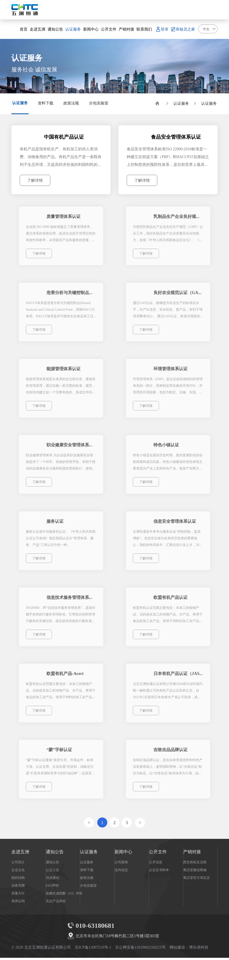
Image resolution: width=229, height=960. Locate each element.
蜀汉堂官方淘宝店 (196, 879)
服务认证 (56, 525)
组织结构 (18, 879)
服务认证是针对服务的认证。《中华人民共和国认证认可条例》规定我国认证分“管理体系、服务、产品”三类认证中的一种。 (61, 540)
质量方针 (18, 895)
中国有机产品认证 (65, 137)
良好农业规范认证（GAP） (176, 296)
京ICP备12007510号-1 (93, 949)
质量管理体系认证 (63, 219)
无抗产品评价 (56, 903)
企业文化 (18, 872)
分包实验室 (88, 887)
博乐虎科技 (198, 949)
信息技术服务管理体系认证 (70, 602)
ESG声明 (52, 887)
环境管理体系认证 (170, 372)
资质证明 (18, 903)
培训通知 (52, 879)
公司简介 (18, 864)
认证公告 (52, 872)
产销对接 (192, 854)
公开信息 (155, 864)
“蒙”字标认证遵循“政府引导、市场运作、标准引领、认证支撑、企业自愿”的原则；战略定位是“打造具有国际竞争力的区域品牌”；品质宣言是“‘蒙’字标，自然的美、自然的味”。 (61, 769)
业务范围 (18, 887)
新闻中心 (123, 854)
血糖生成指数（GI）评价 (64, 895)
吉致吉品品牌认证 (170, 754)
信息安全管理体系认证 (174, 525)
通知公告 (55, 854)
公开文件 (158, 854)
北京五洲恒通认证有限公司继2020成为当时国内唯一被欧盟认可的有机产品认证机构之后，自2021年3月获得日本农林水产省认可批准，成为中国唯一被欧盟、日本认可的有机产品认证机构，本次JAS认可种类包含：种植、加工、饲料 (167, 693)
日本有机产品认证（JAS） (176, 678)
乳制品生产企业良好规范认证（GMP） (176, 219)
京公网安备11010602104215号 (140, 949)
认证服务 (181, 103)
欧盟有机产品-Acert (65, 678)
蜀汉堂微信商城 (194, 872)
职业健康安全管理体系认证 (70, 449)
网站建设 (177, 949)
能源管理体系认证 (63, 372)
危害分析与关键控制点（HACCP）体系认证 (70, 296)
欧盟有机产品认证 (170, 602)
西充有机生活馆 (194, 864)
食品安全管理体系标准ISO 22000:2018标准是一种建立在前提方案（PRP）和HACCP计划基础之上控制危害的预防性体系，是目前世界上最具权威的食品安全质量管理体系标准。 (167, 158)
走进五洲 (20, 854)
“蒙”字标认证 (60, 754)
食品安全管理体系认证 (176, 137)
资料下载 (86, 872)
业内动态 (121, 872)
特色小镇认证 (167, 449)
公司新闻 (121, 864)
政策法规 (86, 879)
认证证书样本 (159, 872)
